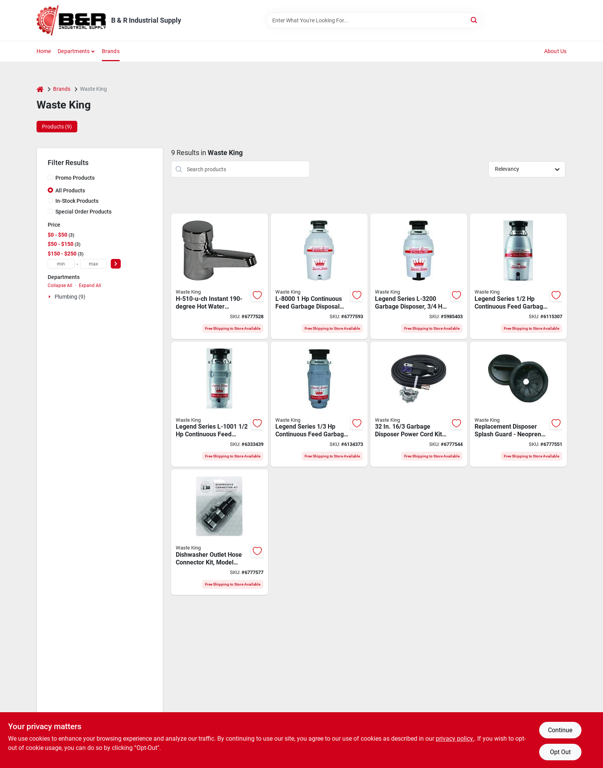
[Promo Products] (50, 177)
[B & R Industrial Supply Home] (71, 20)
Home (44, 51)
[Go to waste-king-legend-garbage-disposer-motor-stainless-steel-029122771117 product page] (319, 404)
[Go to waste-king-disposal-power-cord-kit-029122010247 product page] (418, 404)
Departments (74, 51)
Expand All (90, 285)
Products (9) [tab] (57, 127)
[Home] (40, 89)
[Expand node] (50, 296)
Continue (560, 730)
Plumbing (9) (70, 297)
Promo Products (75, 178)
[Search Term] (373, 20)
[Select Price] (116, 264)
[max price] (93, 264)
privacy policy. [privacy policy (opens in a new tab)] (455, 738)
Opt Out (560, 752)
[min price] (61, 264)
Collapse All (60, 285)
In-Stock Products (76, 201)
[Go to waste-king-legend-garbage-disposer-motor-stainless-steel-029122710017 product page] (219, 404)
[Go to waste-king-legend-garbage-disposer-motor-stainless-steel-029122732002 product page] (418, 276)
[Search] (474, 19)
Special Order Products (83, 212)
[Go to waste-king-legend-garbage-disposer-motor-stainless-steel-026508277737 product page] (319, 276)
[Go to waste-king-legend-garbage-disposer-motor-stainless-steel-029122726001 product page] (518, 276)
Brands (111, 51)
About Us (555, 51)
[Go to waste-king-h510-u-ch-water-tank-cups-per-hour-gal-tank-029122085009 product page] (219, 276)
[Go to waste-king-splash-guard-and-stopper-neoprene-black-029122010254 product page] (518, 404)
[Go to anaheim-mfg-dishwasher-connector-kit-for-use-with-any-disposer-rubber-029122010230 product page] (219, 532)
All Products (70, 190)
